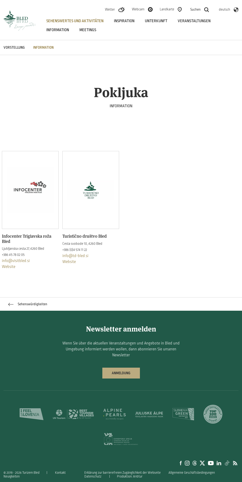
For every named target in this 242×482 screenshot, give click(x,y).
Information (57, 30)
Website (8, 267)
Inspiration (124, 21)
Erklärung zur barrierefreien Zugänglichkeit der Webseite (122, 472)
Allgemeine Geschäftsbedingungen (192, 472)
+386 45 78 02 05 (13, 255)
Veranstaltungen (194, 21)
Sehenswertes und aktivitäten (75, 21)
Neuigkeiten (12, 476)
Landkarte (167, 9)
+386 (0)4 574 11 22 (74, 250)
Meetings (87, 30)
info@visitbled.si (16, 261)
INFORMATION (43, 47)
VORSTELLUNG (14, 47)
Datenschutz (92, 476)
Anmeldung (121, 373)
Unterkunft (156, 21)
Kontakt (60, 472)
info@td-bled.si (75, 256)
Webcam (138, 9)
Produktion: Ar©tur (130, 476)
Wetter (110, 9)
